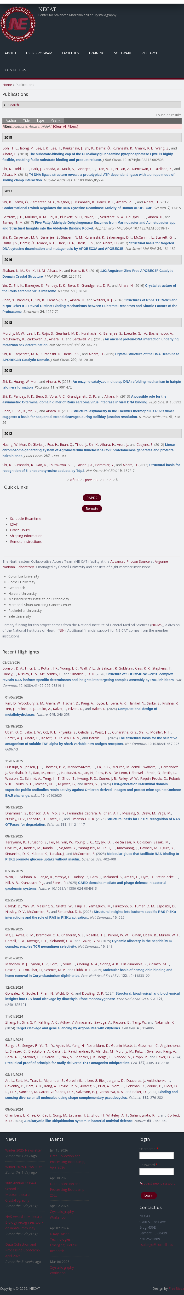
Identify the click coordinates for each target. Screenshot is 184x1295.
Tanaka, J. (56, 853)
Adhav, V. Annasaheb (76, 1022)
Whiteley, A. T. (117, 1115)
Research (150, 53)
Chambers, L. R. (17, 1115)
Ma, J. (9, 935)
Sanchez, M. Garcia (34, 1091)
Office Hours (20, 530)
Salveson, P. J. (87, 1091)
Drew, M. (149, 813)
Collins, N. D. (23, 784)
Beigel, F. (105, 1057)
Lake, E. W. (32, 732)
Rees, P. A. (103, 772)
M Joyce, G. (66, 784)
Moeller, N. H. (160, 732)
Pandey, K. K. (56, 285)
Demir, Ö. (103, 148)
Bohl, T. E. (10, 148)
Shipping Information (26, 535)
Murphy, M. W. (13, 333)
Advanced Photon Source (130, 561)
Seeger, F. (30, 1045)
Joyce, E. (102, 703)
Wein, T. (11, 877)
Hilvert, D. (75, 708)
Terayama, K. (15, 842)
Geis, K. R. (142, 668)
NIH (61, 630)
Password (148, 1165)
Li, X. (13, 1091)
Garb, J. (95, 877)
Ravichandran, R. (81, 1051)
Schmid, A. (33, 778)
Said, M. (22, 1080)
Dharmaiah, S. (16, 813)
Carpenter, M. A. (42, 202)
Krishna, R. (170, 703)
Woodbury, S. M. (31, 703)
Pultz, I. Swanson (148, 1051)
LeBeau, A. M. (69, 738)
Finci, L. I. (32, 668)
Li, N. (115, 168)
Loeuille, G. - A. (135, 333)
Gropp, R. (140, 1057)
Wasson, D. (14, 778)
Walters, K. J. (103, 300)
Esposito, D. (36, 819)
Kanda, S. (50, 848)
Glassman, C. (148, 1045)
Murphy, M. (124, 1051)
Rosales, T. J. (96, 935)
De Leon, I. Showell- (129, 772)
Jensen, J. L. (33, 767)
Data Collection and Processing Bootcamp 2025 (67, 1189)
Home (7, 84)
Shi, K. (89, 148)
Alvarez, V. (88, 1086)
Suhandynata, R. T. (144, 1115)
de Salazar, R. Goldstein (115, 668)
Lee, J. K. (42, 148)
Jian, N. (88, 772)
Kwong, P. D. (87, 778)
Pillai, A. (104, 1086)
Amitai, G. (131, 877)
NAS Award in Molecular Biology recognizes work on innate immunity (24, 1222)
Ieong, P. (27, 148)
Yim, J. (10, 708)
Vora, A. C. (57, 396)
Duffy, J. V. (10, 243)
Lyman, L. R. (38, 964)
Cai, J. (46, 1115)
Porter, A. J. (14, 738)
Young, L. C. (69, 668)
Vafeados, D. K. (62, 1091)
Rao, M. (39, 772)
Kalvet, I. (59, 708)
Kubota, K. (39, 853)
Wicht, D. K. (64, 993)
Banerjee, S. (85, 168)
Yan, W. (67, 842)
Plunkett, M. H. (71, 217)
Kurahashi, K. (123, 148)
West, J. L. (102, 732)
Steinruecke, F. (167, 877)
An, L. (9, 1080)
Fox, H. (52, 444)
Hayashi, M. (149, 848)
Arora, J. (53, 772)
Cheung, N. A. (87, 964)
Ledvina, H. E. (79, 1115)
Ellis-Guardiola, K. (134, 964)
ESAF (14, 524)
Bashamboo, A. (161, 333)
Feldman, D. (135, 1086)
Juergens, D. (115, 1080)
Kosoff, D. (49, 738)
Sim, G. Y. (29, 1022)
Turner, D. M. (144, 906)
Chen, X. (8, 300)
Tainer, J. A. (84, 465)
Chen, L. (8, 411)
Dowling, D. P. (93, 993)
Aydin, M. (63, 1045)
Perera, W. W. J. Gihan (124, 935)
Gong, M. (60, 1115)
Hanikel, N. (136, 703)
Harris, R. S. (105, 202)
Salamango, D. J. (119, 237)
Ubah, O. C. (14, 732)
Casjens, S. (145, 444)
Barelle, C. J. (98, 738)
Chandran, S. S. (72, 935)
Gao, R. (41, 465)
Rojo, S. (48, 333)
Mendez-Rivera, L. (81, 767)
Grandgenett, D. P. (95, 285)
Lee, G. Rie (95, 1080)
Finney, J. (9, 674)
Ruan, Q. (66, 444)
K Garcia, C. (50, 1057)
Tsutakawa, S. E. (61, 465)
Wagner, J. (65, 202)
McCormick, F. (51, 674)
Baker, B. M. (90, 941)
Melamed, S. (112, 877)
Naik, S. (67, 1057)
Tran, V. (103, 168)
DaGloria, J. (36, 444)
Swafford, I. (150, 767)
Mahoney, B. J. (16, 964)
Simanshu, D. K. (82, 674)
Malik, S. (68, 168)
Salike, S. (153, 703)
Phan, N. (47, 993)
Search (13, 105)
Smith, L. (169, 772)
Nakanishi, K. (164, 1022)
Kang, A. (87, 703)
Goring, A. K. (109, 964)
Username (148, 1148)
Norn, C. (118, 1086)
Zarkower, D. (37, 339)
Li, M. (41, 270)
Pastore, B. (121, 1022)
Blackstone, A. (39, 1051)
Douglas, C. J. (136, 217)
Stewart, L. (31, 1057)
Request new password (157, 1183)
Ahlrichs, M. (105, 1051)
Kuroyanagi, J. (127, 848)
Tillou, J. (81, 444)
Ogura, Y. (167, 848)
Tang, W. (139, 1022)
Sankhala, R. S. (20, 772)
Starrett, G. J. (165, 237)
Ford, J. (55, 964)
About (11, 53)
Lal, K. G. (103, 767)
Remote (92, 508)
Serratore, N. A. (112, 217)
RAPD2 (92, 497)
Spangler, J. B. (85, 1057)
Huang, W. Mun (25, 381)
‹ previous (90, 479)
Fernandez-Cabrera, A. (84, 813)
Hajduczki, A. (71, 772)
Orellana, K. (163, 168)
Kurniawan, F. (142, 168)
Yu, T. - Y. (47, 1045)
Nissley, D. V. (28, 674)
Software (123, 53)
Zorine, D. (154, 1086)
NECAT (47, 9)
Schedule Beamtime (25, 518)
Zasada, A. (52, 168)
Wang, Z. (162, 148)
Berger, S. (12, 1045)
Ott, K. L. (50, 732)
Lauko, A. (44, 708)
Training (96, 53)
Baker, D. (99, 708)
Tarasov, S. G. (57, 300)
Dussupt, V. (14, 767)
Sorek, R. (59, 882)
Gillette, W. (64, 906)
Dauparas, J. (135, 1080)
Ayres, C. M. (25, 935)
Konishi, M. (32, 848)
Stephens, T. (162, 668)
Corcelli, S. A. (15, 941)
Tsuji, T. (109, 848)
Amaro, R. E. (144, 148)
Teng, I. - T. (51, 778)
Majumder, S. (54, 1080)
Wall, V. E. (87, 668)
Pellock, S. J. (26, 708)
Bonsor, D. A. (12, 668)
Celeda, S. (85, 732)
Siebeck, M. (122, 1057)
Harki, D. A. (66, 243)
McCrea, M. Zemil (126, 767)
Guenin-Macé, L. (123, 1045)
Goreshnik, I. (75, 1080)
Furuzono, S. (37, 842)
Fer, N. (54, 842)
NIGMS (156, 625)
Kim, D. (11, 703)
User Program (39, 53)
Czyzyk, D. (13, 906)
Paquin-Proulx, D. (153, 778)
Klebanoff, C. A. (61, 941)
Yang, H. (78, 1045)
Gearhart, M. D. (67, 333)
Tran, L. (36, 1080)
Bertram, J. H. (12, 217)
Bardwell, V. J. (82, 339)
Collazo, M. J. (159, 964)
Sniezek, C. (18, 1051)
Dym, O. (147, 877)
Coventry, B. (14, 1086)
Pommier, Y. (104, 465)
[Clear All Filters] (65, 126)
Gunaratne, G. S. (124, 732)
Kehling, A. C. (48, 1022)
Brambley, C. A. (47, 935)
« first (74, 479)
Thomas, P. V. (54, 767)
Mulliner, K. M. (36, 217)
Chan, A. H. (112, 813)
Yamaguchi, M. (89, 848)
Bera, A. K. (118, 703)
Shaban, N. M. (72, 237)
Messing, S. (131, 813)
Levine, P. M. (68, 1086)
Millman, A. (28, 877)
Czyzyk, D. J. (104, 842)
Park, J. (36, 168)
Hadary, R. (80, 877)
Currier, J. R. (108, 778)
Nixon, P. (91, 217)
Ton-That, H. (32, 970)
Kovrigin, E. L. (37, 941)
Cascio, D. (13, 970)
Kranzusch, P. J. (32, 882)
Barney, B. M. (12, 222)
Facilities (70, 53)
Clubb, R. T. (83, 970)
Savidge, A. (102, 1022)
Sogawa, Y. (67, 848)
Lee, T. (56, 148)
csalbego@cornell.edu (156, 1244)
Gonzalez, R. (14, 993)
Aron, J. (122, 444)
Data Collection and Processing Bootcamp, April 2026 (23, 1250)
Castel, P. (55, 819)
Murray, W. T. (169, 935)
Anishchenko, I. (158, 1080)
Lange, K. (46, 877)
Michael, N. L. (45, 784)
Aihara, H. (9, 154)
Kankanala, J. (73, 148)
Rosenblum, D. (97, 1045)
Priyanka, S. (67, 732)
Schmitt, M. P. (55, 970)
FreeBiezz (176, 1288)
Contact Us (15, 70)
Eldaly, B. (150, 935)
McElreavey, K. (13, 339)
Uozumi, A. (13, 848)
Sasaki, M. (161, 842)
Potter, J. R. (49, 668)
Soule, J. (69, 964)
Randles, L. (25, 300)
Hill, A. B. (12, 882)
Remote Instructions (26, 541)
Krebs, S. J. (92, 784)
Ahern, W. (53, 703)
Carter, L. (59, 1051)
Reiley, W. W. (128, 778)
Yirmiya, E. (63, 877)
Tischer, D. (71, 703)
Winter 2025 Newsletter (23, 1150)
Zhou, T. (68, 778)
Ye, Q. (35, 1115)
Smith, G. (154, 772)
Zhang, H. (12, 1022)
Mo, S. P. (58, 813)
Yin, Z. (125, 168)
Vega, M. (164, 813)
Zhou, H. (97, 1115)
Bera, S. (74, 285)
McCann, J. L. (144, 237)
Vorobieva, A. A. (111, 1091)
